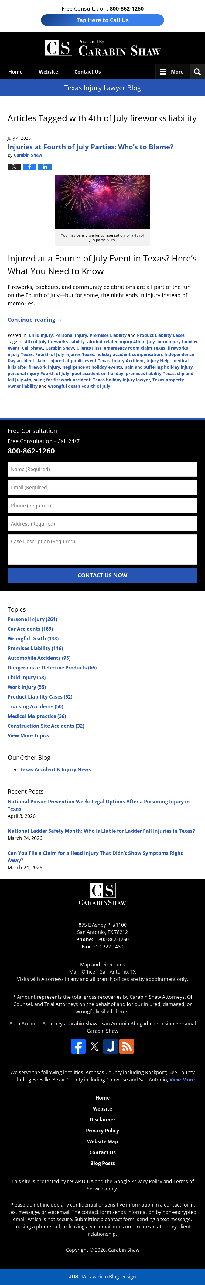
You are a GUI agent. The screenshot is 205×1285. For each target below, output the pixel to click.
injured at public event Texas (79, 361)
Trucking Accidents (35, 706)
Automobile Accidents (39, 658)
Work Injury (27, 687)
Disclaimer (102, 1119)
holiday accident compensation (129, 354)
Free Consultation (32, 431)
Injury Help (158, 361)
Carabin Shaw (60, 348)
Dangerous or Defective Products (52, 667)
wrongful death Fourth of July (79, 386)
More (177, 71)
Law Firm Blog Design (102, 1276)
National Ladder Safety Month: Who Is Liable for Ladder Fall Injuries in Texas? (101, 831)
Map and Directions (102, 964)
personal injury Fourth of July (38, 373)
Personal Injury (71, 335)
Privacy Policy (102, 1130)
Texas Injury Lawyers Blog (102, 48)
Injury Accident (128, 361)
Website (48, 71)
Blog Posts (102, 1163)
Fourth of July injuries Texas (64, 354)
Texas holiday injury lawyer (121, 380)
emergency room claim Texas (134, 348)
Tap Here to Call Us (103, 20)
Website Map (102, 1141)
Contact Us (87, 71)
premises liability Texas (150, 373)
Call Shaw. (32, 348)
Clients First (89, 348)
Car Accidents (30, 629)
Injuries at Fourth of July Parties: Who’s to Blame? (90, 146)
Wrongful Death (33, 638)
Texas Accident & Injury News (55, 769)
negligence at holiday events (92, 367)
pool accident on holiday (97, 373)
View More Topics (28, 735)
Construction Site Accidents (46, 725)
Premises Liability (108, 335)
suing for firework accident (62, 380)
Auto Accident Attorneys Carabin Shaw (53, 1023)
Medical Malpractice (37, 716)
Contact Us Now (102, 575)
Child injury (41, 335)
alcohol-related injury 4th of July (121, 341)
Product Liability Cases (161, 335)
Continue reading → (35, 319)
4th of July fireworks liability (55, 341)
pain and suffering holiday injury (159, 367)
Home (15, 71)
